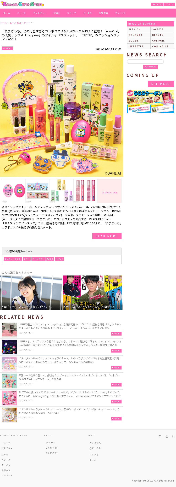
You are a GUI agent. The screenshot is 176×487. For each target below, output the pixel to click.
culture (158, 40)
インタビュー (39, 12)
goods (134, 40)
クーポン (87, 12)
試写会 (56, 12)
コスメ (27, 258)
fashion (135, 29)
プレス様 (94, 454)
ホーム (6, 12)
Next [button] (119, 292)
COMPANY (52, 448)
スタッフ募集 (95, 449)
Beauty (7, 48)
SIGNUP (157, 4)
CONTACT (52, 453)
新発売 (50, 258)
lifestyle (136, 46)
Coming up (160, 46)
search (150, 67)
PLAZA (59, 258)
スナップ (71, 12)
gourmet (136, 34)
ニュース (21, 12)
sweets (158, 29)
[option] (31, 292)
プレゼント (120, 12)
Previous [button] (4, 292)
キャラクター (38, 258)
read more (107, 236)
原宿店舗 (103, 12)
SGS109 (51, 442)
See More (161, 84)
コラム (93, 460)
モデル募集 (95, 442)
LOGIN (169, 4)
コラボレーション (12, 258)
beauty (158, 34)
